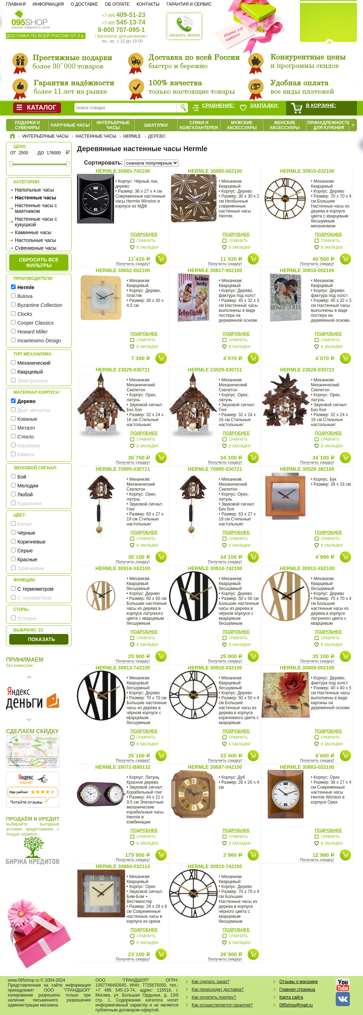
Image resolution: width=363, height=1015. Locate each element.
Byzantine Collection (39, 305)
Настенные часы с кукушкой (36, 221)
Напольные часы (34, 190)
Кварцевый (30, 372)
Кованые (27, 419)
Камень (25, 454)
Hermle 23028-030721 (307, 370)
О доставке (84, 4)
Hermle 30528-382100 (307, 469)
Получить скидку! (133, 263)
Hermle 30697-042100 (215, 767)
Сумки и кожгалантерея (199, 125)
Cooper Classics (35, 323)
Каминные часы (33, 232)
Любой (25, 494)
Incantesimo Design (39, 340)
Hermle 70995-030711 (123, 469)
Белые (25, 524)
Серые (25, 550)
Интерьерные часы (113, 125)
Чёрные (26, 533)
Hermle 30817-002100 (215, 270)
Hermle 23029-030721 (123, 370)
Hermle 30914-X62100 (122, 568)
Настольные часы (35, 240)
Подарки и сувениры (27, 125)
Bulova (25, 296)
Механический (33, 363)
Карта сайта (291, 997)
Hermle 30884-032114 (123, 866)
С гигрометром (34, 598)
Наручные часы (70, 125)
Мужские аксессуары (242, 125)
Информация (48, 4)
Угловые (27, 618)
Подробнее (144, 234)
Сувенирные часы (35, 248)
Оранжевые (31, 568)
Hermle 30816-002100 (307, 270)
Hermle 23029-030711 (215, 370)
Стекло (25, 437)
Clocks (24, 314)
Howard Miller (32, 332)
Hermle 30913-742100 (123, 668)
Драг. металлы (34, 410)
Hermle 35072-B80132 (123, 767)
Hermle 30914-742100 (215, 568)
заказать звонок (184, 26)
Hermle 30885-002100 (215, 171)
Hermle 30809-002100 (307, 668)
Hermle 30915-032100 (307, 171)
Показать (41, 639)
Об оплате (117, 4)
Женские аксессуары (285, 125)
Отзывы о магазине (298, 981)
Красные (27, 559)
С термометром (35, 589)
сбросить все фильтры (39, 262)
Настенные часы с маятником (36, 208)
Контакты (148, 4)
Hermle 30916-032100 (215, 668)
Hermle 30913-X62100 (307, 568)
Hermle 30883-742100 (123, 171)
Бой (21, 477)
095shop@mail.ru (296, 1005)
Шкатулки (156, 125)
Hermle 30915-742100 (215, 866)
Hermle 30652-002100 (123, 270)
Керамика (28, 445)
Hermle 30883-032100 (307, 767)
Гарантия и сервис (189, 4)
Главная (16, 4)
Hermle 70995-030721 (215, 469)
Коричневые (31, 542)
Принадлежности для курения (328, 125)
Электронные (32, 381)
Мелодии (27, 486)
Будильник (29, 503)
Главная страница (297, 989)
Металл (26, 428)
